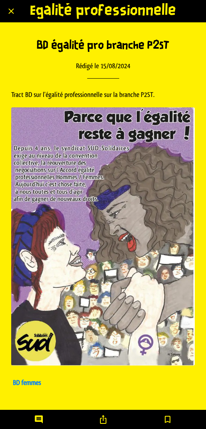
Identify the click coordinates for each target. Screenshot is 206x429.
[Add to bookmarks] (167, 419)
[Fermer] (11, 11)
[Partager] (103, 419)
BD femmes (27, 382)
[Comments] (38, 419)
